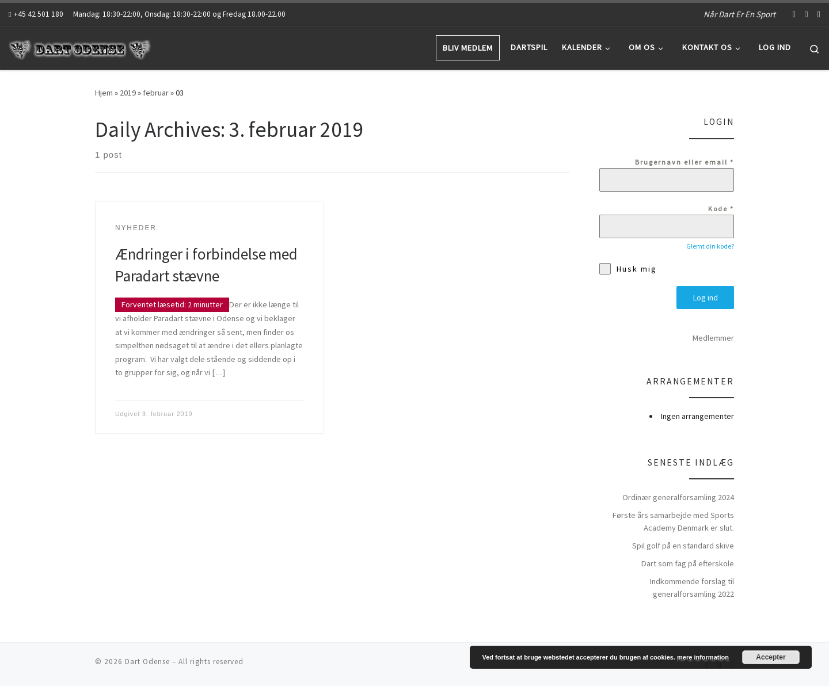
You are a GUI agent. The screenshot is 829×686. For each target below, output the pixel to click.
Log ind (705, 297)
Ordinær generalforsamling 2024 (678, 495)
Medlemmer (713, 336)
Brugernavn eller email (684, 162)
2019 (128, 92)
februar (156, 92)
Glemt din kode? (710, 246)
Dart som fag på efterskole (687, 562)
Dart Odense (147, 660)
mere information (703, 657)
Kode (721, 208)
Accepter (770, 657)
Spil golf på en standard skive (683, 544)
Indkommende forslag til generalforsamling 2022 (692, 585)
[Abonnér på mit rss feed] (818, 14)
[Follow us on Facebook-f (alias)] (794, 14)
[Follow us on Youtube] (806, 14)
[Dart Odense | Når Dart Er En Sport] (81, 47)
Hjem (104, 92)
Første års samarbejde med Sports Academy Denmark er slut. (673, 519)
